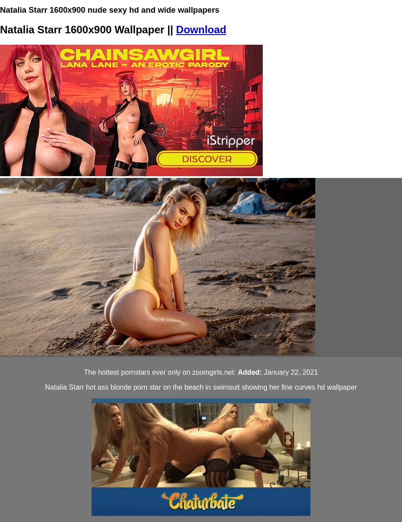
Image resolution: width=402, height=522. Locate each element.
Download (201, 30)
